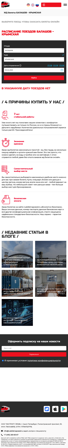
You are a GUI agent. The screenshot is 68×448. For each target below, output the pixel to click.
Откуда (7, 46)
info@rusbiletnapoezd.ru (13, 431)
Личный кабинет (52, 5)
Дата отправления (12, 65)
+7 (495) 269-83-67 (11, 435)
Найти (34, 78)
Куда (6, 55)
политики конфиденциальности (44, 360)
